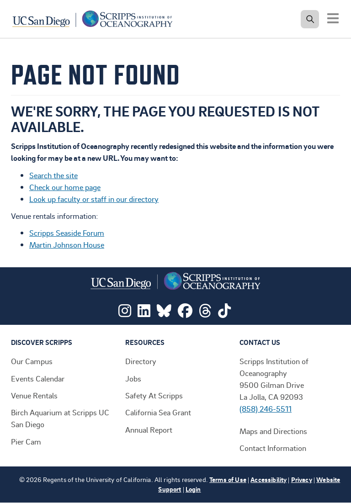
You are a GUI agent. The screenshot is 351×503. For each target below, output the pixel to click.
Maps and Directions (273, 431)
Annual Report (148, 429)
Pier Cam (26, 441)
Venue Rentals (34, 395)
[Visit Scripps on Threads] (205, 313)
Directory (140, 361)
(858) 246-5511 (265, 408)
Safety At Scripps (154, 395)
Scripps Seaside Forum (66, 233)
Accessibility (268, 479)
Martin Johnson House (66, 244)
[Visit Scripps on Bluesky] (164, 313)
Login (193, 489)
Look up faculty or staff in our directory (94, 199)
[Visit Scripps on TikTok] (224, 313)
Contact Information (272, 448)
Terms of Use (227, 479)
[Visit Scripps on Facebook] (185, 313)
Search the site (53, 175)
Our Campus (32, 361)
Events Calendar (37, 378)
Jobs (133, 378)
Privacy (301, 479)
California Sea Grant (158, 412)
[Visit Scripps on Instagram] (124, 313)
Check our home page (65, 187)
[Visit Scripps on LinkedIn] (144, 313)
